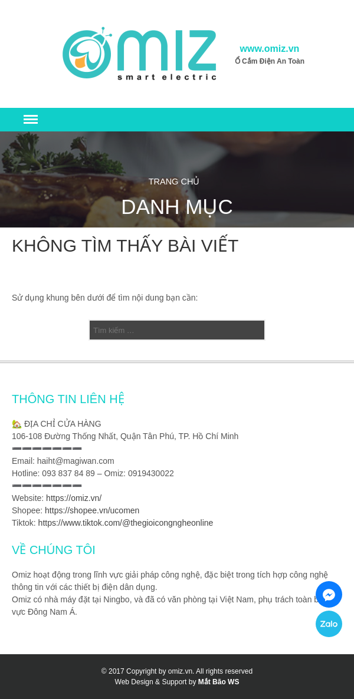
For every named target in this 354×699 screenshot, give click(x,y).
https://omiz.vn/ (73, 498)
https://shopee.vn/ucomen (92, 510)
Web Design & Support (151, 682)
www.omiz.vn (270, 49)
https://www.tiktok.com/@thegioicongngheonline (126, 522)
